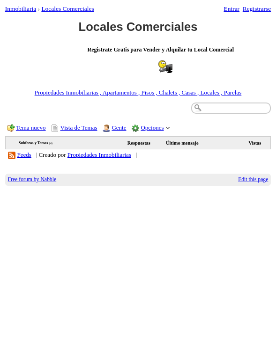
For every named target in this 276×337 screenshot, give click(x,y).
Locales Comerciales (67, 8)
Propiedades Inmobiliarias (99, 154)
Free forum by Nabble (32, 179)
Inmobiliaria (20, 8)
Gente (119, 127)
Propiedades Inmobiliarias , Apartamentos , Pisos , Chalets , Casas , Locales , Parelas (138, 92)
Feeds (24, 154)
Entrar (232, 8)
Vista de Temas (78, 127)
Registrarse (257, 8)
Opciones (152, 127)
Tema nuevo (31, 127)
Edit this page (253, 179)
